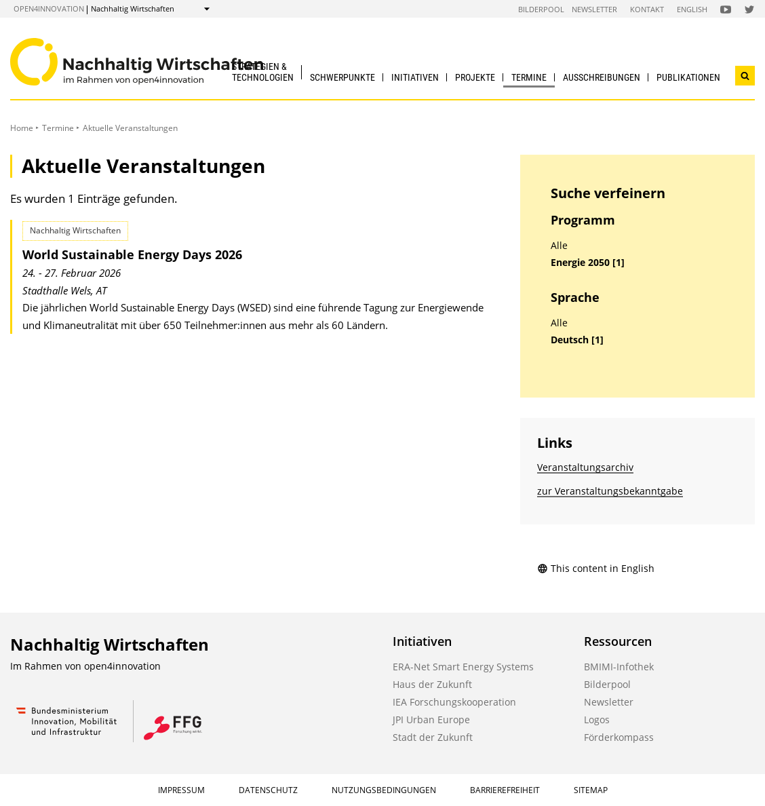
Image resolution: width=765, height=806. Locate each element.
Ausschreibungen (601, 77)
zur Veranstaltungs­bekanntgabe (610, 490)
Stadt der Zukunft (433, 737)
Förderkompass (619, 737)
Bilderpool (541, 9)
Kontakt (647, 9)
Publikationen (688, 77)
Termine (529, 77)
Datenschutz (268, 790)
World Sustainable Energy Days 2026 (132, 254)
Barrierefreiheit (505, 790)
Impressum (181, 790)
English (692, 9)
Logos (597, 719)
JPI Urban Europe (431, 719)
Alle (559, 245)
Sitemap (591, 790)
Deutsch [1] (577, 340)
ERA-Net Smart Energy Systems (463, 666)
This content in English (595, 568)
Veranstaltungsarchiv (585, 467)
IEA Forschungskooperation (454, 701)
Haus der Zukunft (432, 684)
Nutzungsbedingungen (384, 790)
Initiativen (415, 77)
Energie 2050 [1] (588, 262)
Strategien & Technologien (263, 71)
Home (21, 128)
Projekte (475, 77)
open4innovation (49, 8)
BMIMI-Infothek (619, 666)
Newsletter (594, 9)
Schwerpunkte (342, 77)
